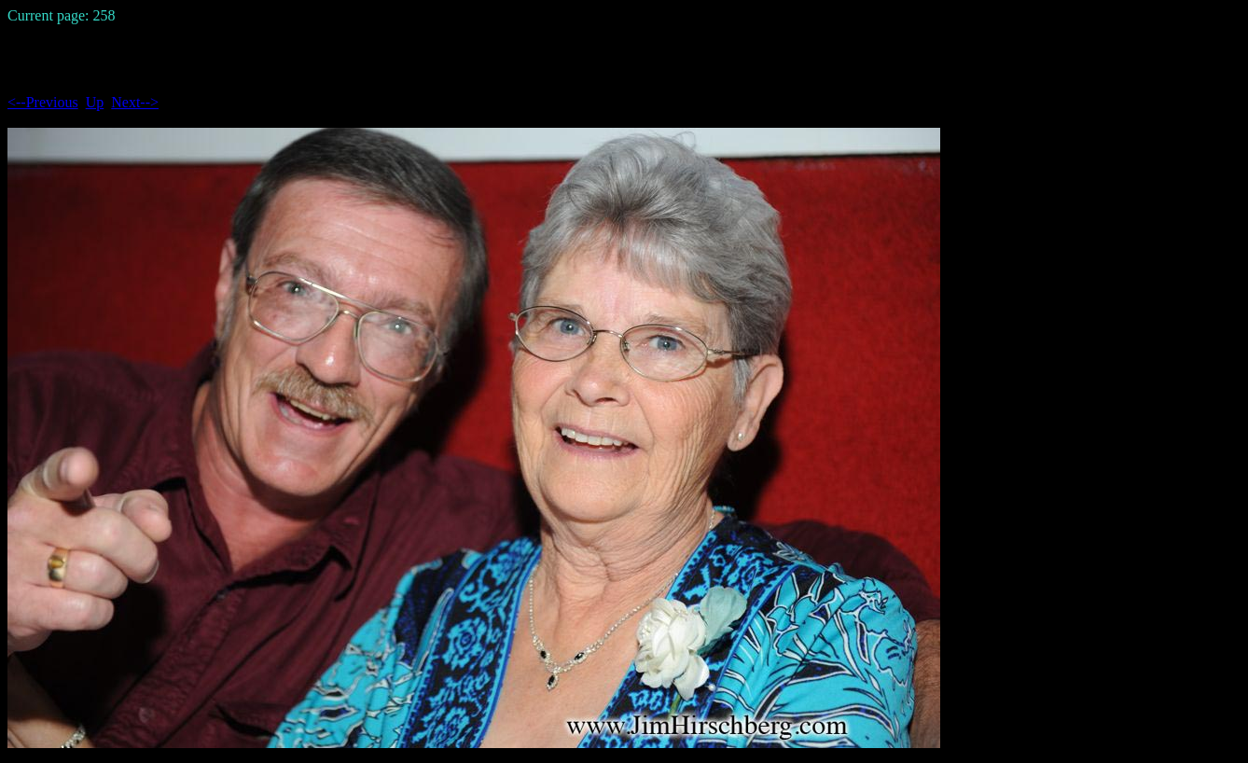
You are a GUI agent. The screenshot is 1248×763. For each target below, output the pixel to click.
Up (95, 102)
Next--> (135, 102)
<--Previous (42, 102)
